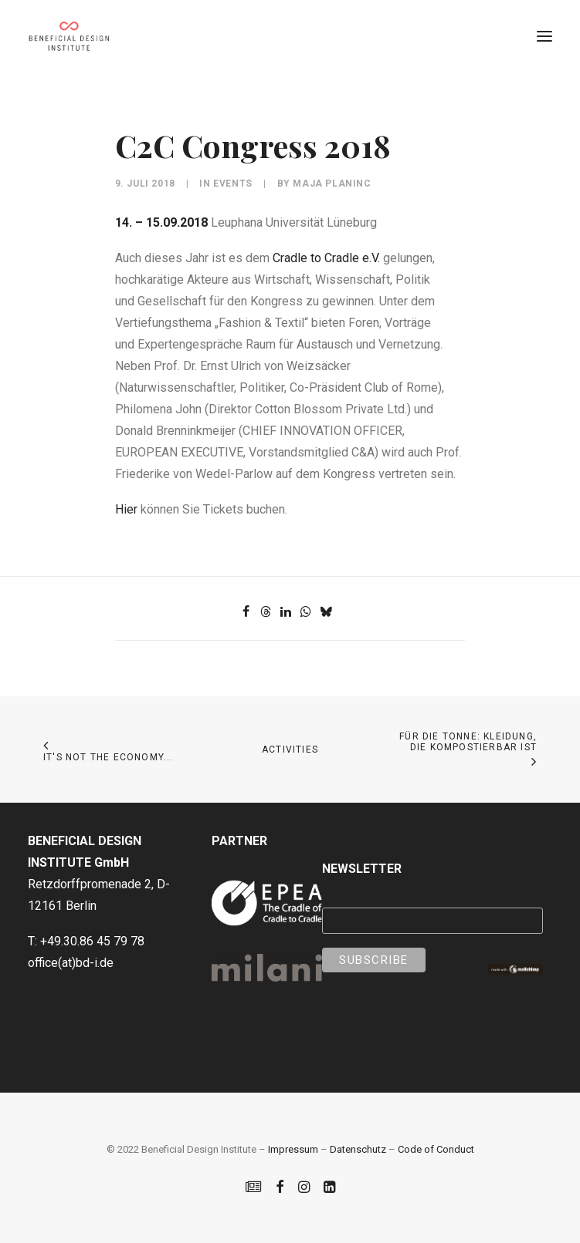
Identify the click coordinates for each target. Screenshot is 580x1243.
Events (233, 183)
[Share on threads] (265, 611)
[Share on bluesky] (326, 611)
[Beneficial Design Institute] (69, 36)
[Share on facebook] (245, 611)
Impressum (293, 1149)
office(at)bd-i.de (71, 962)
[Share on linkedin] (285, 611)
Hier (126, 509)
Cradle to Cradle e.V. (326, 258)
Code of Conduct (436, 1149)
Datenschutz (358, 1149)
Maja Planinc (332, 183)
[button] (544, 36)
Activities (290, 749)
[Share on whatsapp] (306, 611)
